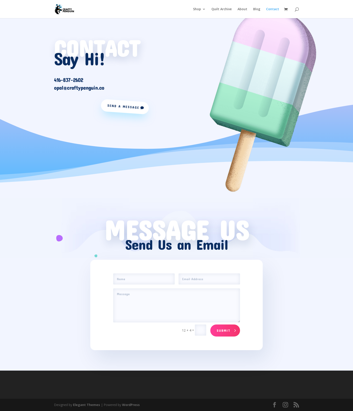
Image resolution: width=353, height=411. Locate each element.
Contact (272, 9)
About (242, 9)
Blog (256, 9)
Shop (197, 9)
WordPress (131, 405)
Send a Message (123, 106)
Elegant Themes (86, 405)
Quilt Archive (221, 9)
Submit (223, 330)
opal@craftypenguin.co (79, 87)
